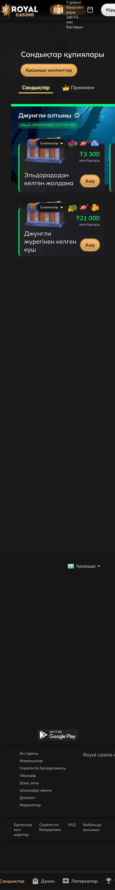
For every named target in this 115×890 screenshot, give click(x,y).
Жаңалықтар (31, 760)
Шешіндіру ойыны (36, 790)
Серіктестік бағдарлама (50, 824)
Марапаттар (30, 805)
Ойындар (28, 775)
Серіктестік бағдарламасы (43, 768)
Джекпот (28, 797)
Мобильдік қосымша (92, 824)
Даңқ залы (29, 782)
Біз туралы (29, 753)
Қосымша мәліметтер (49, 70)
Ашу (90, 181)
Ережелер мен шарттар (23, 824)
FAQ (71, 824)
